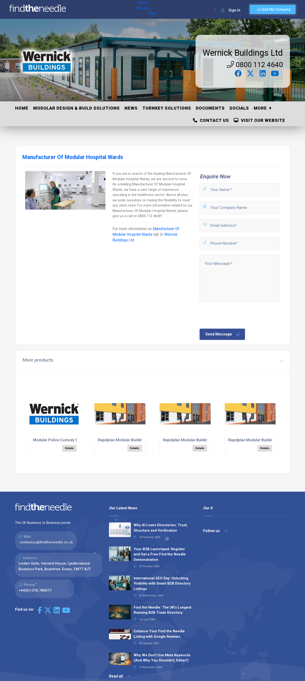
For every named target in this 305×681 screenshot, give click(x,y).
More (260, 108)
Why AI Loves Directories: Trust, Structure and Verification (161, 528)
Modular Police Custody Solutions (62, 440)
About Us (100, 9)
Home (83, 9)
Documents (210, 108)
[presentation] (234, 315)
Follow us (215, 531)
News (131, 108)
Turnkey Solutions (166, 108)
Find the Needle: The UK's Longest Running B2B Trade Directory (162, 610)
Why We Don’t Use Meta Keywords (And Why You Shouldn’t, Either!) (162, 658)
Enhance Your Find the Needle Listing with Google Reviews (159, 634)
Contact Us (211, 120)
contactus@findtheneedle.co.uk (46, 542)
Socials (239, 108)
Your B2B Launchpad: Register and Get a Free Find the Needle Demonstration (160, 554)
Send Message (222, 334)
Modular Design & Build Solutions (76, 108)
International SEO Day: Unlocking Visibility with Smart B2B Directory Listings (162, 583)
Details (69, 448)
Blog (117, 9)
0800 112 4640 (255, 64)
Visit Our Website (259, 120)
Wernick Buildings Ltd (243, 53)
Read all (119, 676)
